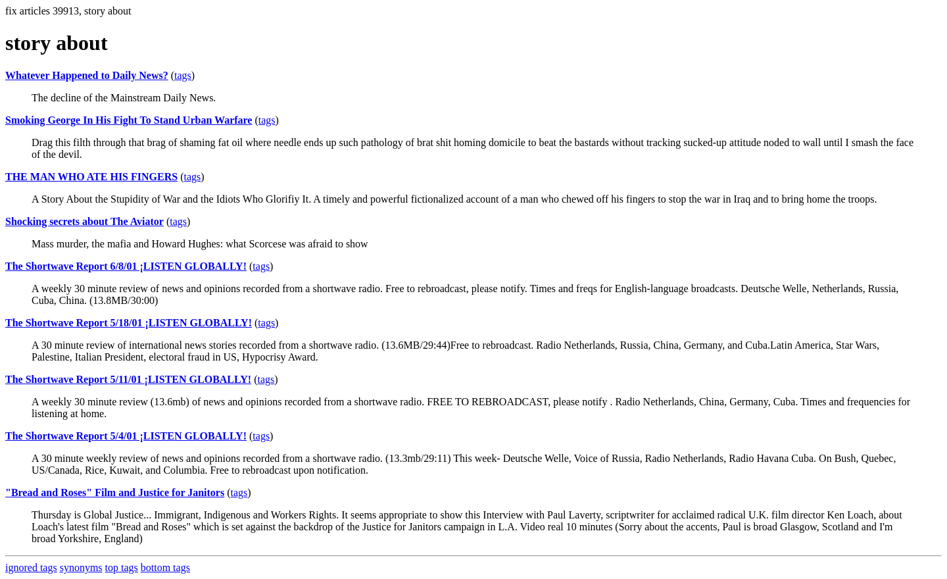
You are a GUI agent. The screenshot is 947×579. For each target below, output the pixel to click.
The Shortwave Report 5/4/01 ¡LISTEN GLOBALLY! (126, 435)
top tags (121, 567)
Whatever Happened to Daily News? (86, 75)
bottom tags (165, 567)
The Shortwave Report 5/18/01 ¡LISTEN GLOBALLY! (128, 322)
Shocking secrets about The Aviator (84, 221)
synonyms (81, 567)
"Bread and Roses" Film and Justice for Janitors (114, 492)
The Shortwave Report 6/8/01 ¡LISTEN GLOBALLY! (126, 266)
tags (182, 75)
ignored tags (31, 567)
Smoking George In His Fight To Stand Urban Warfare (128, 120)
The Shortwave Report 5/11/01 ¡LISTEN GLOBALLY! (128, 379)
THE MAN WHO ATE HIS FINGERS (91, 176)
